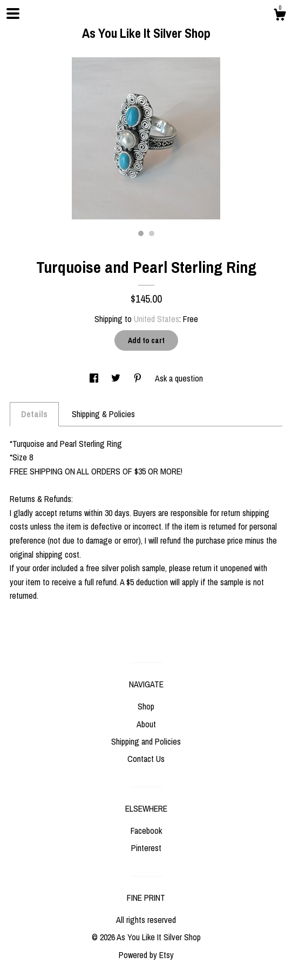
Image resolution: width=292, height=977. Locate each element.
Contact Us (146, 759)
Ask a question (179, 378)
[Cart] (280, 16)
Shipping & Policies (103, 414)
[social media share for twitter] (117, 378)
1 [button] (141, 233)
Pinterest (146, 848)
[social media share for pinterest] (138, 378)
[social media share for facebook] (95, 378)
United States (156, 319)
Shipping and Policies (146, 741)
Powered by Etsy (146, 955)
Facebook (146, 831)
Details (34, 414)
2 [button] (151, 233)
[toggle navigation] (12, 13)
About (146, 724)
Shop (146, 706)
